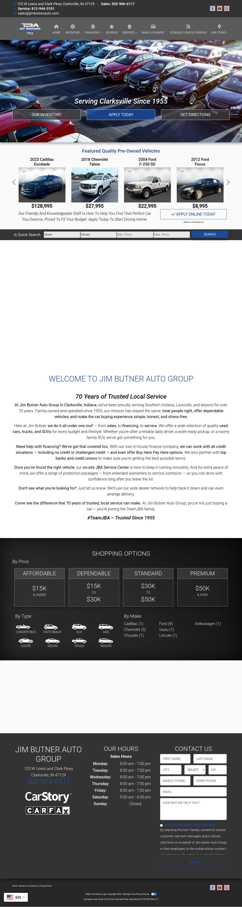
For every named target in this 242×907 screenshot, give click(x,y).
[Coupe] (26, 643)
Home (15, 886)
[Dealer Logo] (29, 28)
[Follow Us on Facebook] (212, 9)
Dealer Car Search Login (95, 894)
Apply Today (121, 114)
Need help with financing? (38, 446)
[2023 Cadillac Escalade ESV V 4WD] (42, 184)
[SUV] (79, 629)
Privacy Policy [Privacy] (46, 886)
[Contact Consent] (161, 825)
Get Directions (195, 114)
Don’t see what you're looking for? (48, 488)
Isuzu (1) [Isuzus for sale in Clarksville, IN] (166, 629)
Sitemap (126, 894)
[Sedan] (52, 643)
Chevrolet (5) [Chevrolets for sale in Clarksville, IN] (135, 629)
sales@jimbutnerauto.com (38, 13)
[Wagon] (106, 643)
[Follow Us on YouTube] (219, 9)
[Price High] (171, 234)
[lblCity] (170, 769)
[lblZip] (217, 769)
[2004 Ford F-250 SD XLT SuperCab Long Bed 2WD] (147, 184)
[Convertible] (26, 629)
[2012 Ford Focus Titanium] (200, 184)
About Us (23, 886)
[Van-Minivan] (106, 629)
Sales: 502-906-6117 (118, 4)
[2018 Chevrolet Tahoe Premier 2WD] (94, 184)
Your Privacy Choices (144, 894)
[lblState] (195, 769)
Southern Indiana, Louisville (168, 405)
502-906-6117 (48, 781)
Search (210, 234)
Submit (193, 862)
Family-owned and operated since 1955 (68, 410)
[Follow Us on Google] (226, 9)
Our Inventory (46, 114)
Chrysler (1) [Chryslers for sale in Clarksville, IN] (134, 635)
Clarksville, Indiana (80, 405)
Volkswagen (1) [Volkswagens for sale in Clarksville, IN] (208, 623)
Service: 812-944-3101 (36, 8)
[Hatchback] (53, 629)
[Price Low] (135, 234)
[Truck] (79, 643)
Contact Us (33, 886)
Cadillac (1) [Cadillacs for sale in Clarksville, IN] (133, 623)
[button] (14, 182)
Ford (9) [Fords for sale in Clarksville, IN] (166, 623)
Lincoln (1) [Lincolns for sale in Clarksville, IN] (168, 635)
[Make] (62, 234)
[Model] (98, 234)
